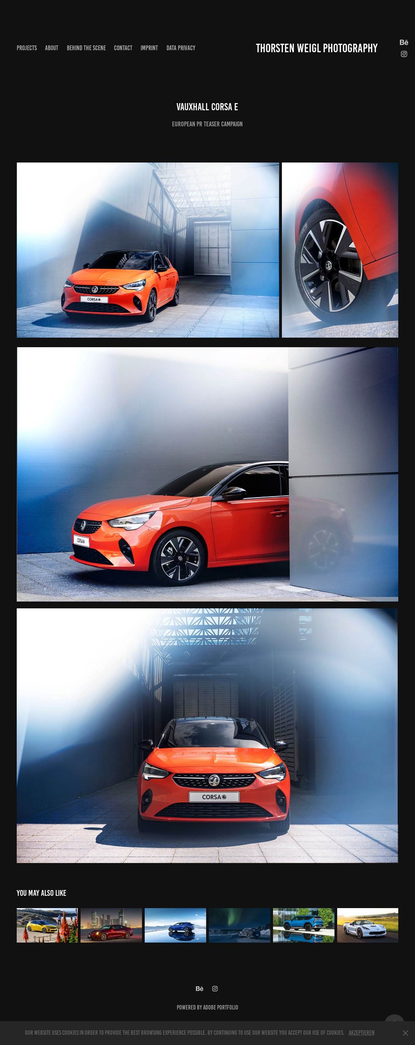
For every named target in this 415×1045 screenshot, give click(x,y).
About (51, 48)
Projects (27, 48)
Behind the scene (86, 48)
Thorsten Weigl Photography (316, 48)
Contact (123, 48)
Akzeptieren (361, 1032)
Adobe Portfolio (220, 1007)
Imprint (149, 48)
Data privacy (181, 48)
